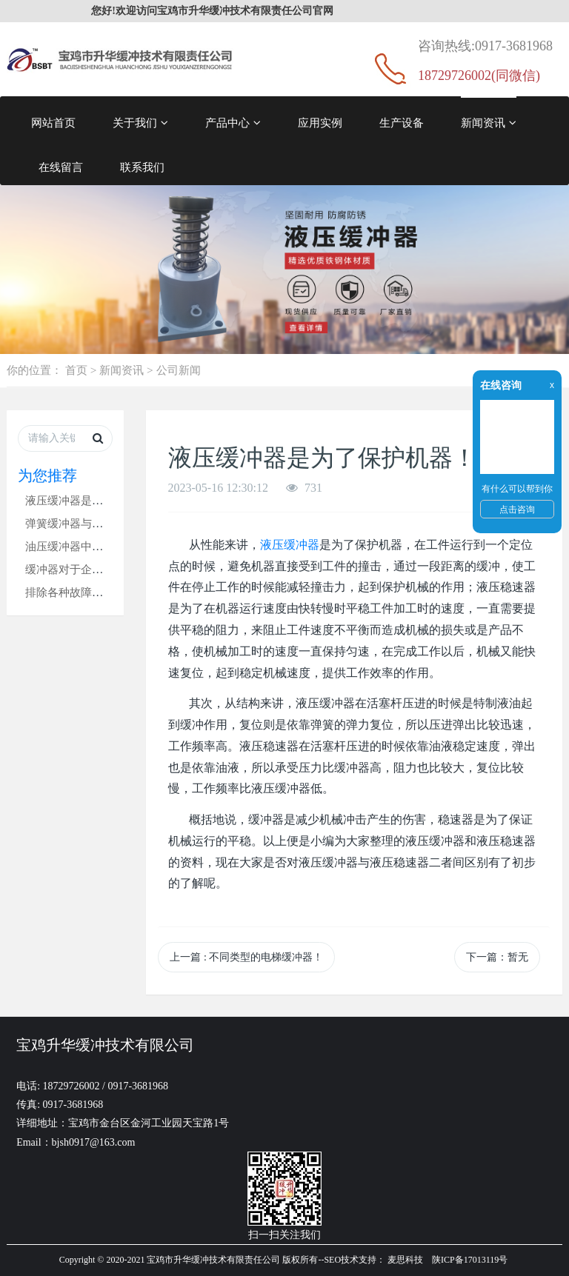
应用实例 (320, 122)
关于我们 (140, 123)
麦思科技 (405, 1260)
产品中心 (233, 123)
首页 (76, 370)
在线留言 (61, 167)
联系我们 (142, 167)
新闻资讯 (488, 123)
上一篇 (246, 957)
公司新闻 (178, 370)
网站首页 (53, 122)
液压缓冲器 (289, 544)
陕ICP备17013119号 (470, 1260)
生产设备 (401, 122)
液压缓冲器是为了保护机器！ (97, 500)
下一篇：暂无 (497, 957)
